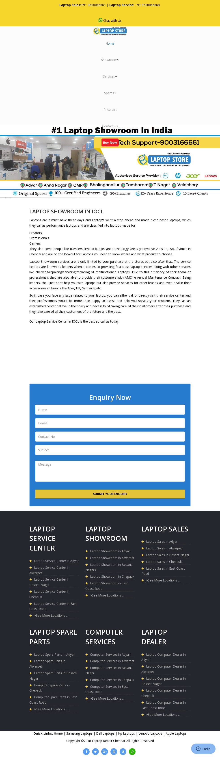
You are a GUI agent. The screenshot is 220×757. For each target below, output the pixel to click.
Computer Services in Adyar (110, 654)
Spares (110, 93)
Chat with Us (110, 20)
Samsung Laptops (79, 733)
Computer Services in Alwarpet (112, 661)
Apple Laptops (176, 733)
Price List (110, 109)
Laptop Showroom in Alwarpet (112, 558)
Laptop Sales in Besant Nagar (167, 555)
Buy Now (110, 142)
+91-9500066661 (93, 5)
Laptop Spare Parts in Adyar (54, 654)
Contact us (110, 126)
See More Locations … (51, 615)
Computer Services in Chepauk (112, 680)
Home (110, 43)
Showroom (110, 60)
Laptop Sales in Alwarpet (164, 548)
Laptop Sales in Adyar (161, 541)
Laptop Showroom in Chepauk (112, 576)
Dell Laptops (105, 733)
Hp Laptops (127, 733)
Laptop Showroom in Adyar (110, 551)
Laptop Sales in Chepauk (164, 562)
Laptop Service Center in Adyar (56, 561)
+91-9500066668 (147, 5)
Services (110, 76)
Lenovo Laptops (150, 733)
